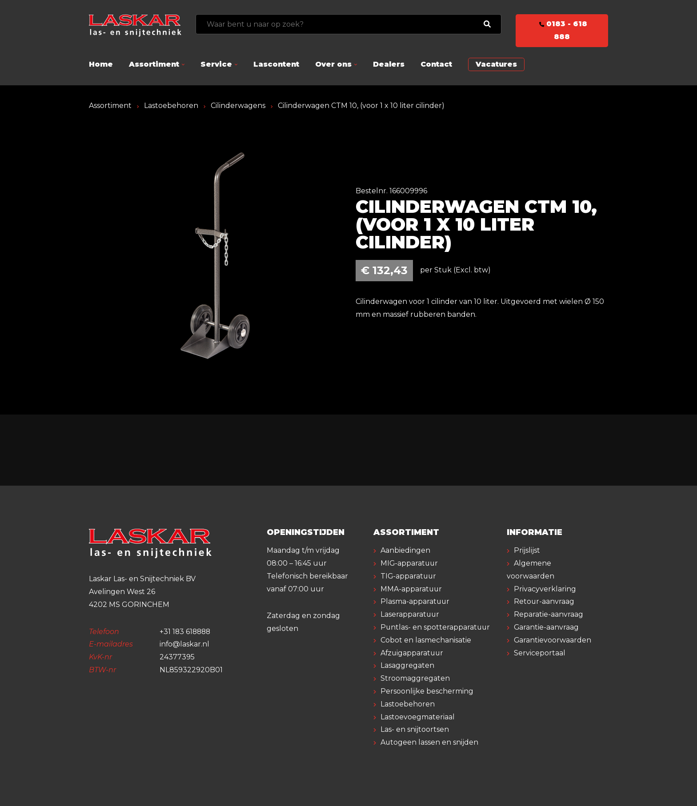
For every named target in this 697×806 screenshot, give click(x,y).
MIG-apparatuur (410, 563)
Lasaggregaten (407, 665)
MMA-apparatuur (412, 589)
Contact (436, 64)
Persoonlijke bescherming (427, 691)
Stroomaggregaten (415, 678)
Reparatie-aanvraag (548, 614)
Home (101, 64)
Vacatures (496, 64)
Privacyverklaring (545, 589)
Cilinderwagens (238, 105)
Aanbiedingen (405, 550)
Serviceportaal (539, 653)
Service (216, 64)
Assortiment (154, 64)
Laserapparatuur (410, 614)
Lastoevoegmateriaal (418, 717)
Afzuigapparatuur (413, 653)
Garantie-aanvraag (546, 627)
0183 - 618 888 (562, 30)
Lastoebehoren (171, 105)
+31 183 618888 (186, 631)
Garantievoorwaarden (553, 640)
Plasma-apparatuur (415, 601)
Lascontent (276, 64)
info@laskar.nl (185, 644)
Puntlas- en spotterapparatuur (436, 627)
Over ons (333, 64)
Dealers (389, 64)
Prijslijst (527, 550)
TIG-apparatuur (409, 576)
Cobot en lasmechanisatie (426, 640)
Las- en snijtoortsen (415, 729)
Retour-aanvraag (544, 601)
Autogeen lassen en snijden (430, 742)
